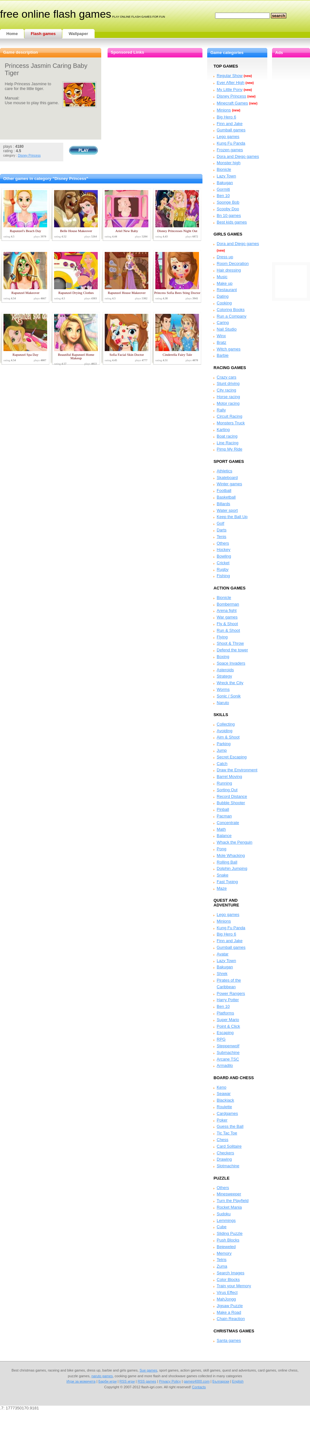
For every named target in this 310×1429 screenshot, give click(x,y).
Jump (222, 750)
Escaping (225, 1032)
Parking (224, 743)
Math (221, 829)
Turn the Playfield (233, 1200)
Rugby (223, 569)
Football (224, 490)
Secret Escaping (232, 757)
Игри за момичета (81, 1381)
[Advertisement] (291, 152)
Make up (224, 283)
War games (227, 617)
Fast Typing (227, 881)
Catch (222, 763)
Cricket (223, 562)
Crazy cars (226, 377)
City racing (226, 390)
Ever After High (230, 82)
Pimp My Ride (229, 449)
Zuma (222, 1266)
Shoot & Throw (230, 643)
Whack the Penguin (234, 842)
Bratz (221, 342)
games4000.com (197, 1381)
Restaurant (227, 289)
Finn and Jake (230, 123)
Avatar (222, 954)
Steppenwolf (228, 1045)
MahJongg (226, 1299)
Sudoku (224, 1213)
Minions (224, 110)
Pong (221, 848)
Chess (222, 1139)
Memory (224, 1253)
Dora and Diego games (238, 156)
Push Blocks (228, 1240)
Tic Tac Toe (227, 1133)
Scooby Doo (228, 208)
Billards (223, 503)
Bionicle (224, 169)
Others (223, 543)
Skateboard (227, 477)
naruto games (102, 1376)
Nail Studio (227, 329)
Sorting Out (227, 789)
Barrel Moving (229, 776)
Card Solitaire (229, 1146)
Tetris (221, 1259)
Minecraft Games (232, 103)
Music (222, 276)
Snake (222, 875)
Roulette (224, 1106)
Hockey (223, 549)
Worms (223, 689)
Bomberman (228, 604)
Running (224, 783)
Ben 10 (223, 195)
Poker (222, 1120)
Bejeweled (226, 1246)
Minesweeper (229, 1194)
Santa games (229, 1340)
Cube (221, 1226)
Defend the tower (232, 650)
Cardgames (227, 1113)
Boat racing (227, 436)
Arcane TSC (228, 1059)
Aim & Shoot (228, 737)
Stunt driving (228, 383)
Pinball (223, 809)
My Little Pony (230, 89)
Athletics (224, 471)
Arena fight (227, 610)
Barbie (223, 355)
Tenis (221, 536)
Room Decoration (233, 263)
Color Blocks (228, 1279)
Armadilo (225, 1065)
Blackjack (225, 1100)
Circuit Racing (229, 416)
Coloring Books (231, 309)
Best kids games (232, 222)
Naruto (223, 702)
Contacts (199, 1387)
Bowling (224, 556)
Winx (221, 335)
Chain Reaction (231, 1318)
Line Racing (228, 442)
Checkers (225, 1153)
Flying (222, 637)
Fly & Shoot (227, 623)
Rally (221, 410)
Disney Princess (29, 155)
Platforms (225, 1013)
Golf (220, 523)
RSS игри (127, 1381)
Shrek (222, 973)
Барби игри (107, 1381)
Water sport (227, 510)
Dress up (225, 256)
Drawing (224, 1159)
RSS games (147, 1381)
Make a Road (229, 1312)
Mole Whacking (231, 855)
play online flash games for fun (138, 16)
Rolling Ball (227, 862)
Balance (224, 835)
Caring (223, 322)
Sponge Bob (228, 202)
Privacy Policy (170, 1381)
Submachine (228, 1052)
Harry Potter (228, 999)
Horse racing (228, 396)
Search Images (230, 1273)
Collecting (226, 724)
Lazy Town (226, 176)
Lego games (228, 136)
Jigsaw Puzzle (230, 1305)
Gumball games (231, 130)
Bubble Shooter (231, 802)
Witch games (228, 349)
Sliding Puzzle (230, 1233)
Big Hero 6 (226, 117)
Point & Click (228, 1026)
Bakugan (225, 182)
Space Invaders (231, 663)
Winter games (229, 483)
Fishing (223, 575)
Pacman (224, 816)
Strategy (224, 676)
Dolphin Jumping (232, 868)
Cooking (224, 303)
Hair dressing (229, 270)
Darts (221, 530)
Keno (221, 1087)
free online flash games (55, 14)
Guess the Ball (230, 1126)
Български (220, 1381)
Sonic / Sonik (229, 696)
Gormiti (223, 189)
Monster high (228, 162)
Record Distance (232, 796)
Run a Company (231, 316)
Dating (223, 296)
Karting (223, 429)
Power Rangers (231, 993)
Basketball (226, 497)
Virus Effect (227, 1292)
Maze (222, 888)
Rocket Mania (229, 1207)
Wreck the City (230, 682)
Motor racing (228, 403)
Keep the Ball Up (232, 516)
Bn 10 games (229, 215)
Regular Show (230, 75)
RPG (221, 1039)
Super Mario (228, 1019)
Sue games (148, 1370)
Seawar (224, 1093)
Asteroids (225, 669)
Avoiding (224, 730)
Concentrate (228, 822)
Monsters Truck (231, 423)
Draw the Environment (237, 770)
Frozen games (230, 149)
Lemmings (226, 1220)
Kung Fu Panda (231, 143)
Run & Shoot (228, 630)
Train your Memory (234, 1285)
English (238, 1381)
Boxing (223, 656)
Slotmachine (228, 1165)
